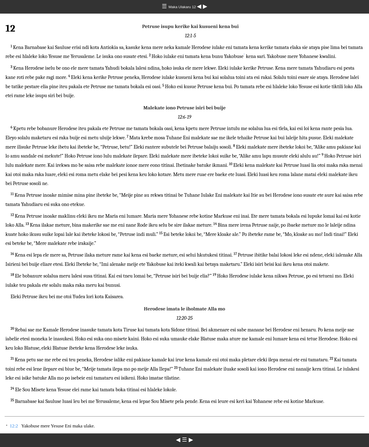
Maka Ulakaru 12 (183, 7)
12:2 (14, 425)
